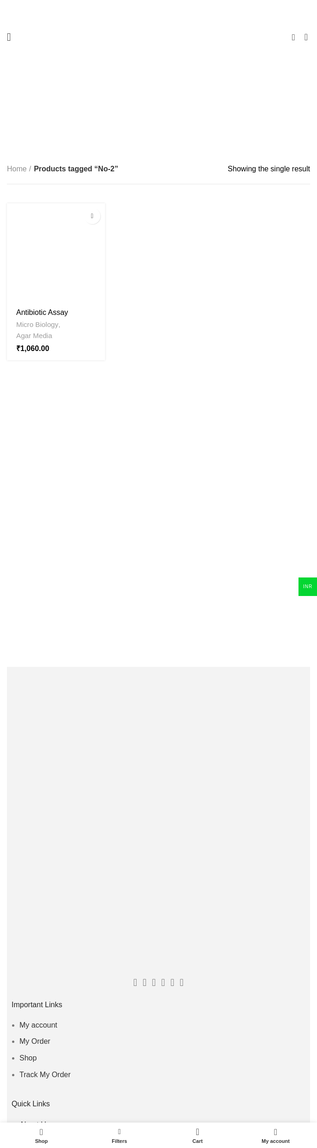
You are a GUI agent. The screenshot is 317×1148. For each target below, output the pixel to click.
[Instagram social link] (163, 983)
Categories (163, 110)
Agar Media (34, 335)
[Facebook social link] (135, 983)
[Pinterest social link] (172, 983)
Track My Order (45, 1075)
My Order (34, 1041)
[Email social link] (153, 983)
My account (38, 1025)
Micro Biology (37, 324)
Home (17, 169)
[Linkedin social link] (181, 983)
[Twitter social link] (144, 983)
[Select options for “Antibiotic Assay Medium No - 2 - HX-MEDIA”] (92, 216)
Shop (28, 1058)
